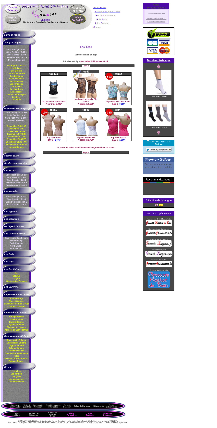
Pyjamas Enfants (16, 361)
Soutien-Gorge (16, 298)
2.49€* (57, 140)
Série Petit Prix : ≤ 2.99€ (16, 118)
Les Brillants (16, 68)
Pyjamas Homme (16, 325)
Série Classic (16, 246)
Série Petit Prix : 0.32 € (16, 57)
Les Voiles (16, 100)
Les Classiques (16, 79)
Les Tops (9, 261)
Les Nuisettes (11, 191)
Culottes (16, 306)
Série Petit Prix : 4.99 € (16, 202)
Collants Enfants (16, 348)
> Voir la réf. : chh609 (158, 95)
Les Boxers (10, 170)
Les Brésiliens (11, 219)
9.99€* (59, 104)
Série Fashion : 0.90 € (16, 177)
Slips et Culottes (16, 301)
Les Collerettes (12, 287)
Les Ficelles (16, 86)
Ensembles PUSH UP (16, 126)
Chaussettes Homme (16, 327)
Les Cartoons (16, 76)
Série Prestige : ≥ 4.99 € (16, 113)
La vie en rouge (12, 35)
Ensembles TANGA (16, 131)
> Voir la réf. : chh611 (158, 126)
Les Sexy (16, 97)
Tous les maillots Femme (16, 238)
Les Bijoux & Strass (16, 65)
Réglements (98, 406)
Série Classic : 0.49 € (16, 55)
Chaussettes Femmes (16, 281)
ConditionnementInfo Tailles (53, 406)
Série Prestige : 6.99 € (16, 197)
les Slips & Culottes (14, 226)
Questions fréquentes (107, 414)
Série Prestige (16, 241)
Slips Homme (16, 319)
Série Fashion (16, 243)
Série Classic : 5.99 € (16, 199)
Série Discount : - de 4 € (16, 204)
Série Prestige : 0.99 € (16, 49)
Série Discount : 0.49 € (16, 185)
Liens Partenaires (71, 414)
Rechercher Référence (34, 414)
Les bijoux (16, 371)
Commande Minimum (38, 406)
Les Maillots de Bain (14, 233)
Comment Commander (15, 406)
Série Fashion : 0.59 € (16, 52)
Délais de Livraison (82, 406)
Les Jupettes (16, 92)
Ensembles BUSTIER (16, 139)
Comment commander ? (156, 21)
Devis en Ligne (16, 414)
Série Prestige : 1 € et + (16, 175)
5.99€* (91, 104)
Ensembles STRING (16, 134)
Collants (16, 276)
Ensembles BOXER (16, 137)
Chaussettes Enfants (16, 343)
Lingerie (45, 19)
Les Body (9, 254)
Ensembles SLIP (16, 129)
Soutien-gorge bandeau (16, 163)
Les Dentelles (16, 81)
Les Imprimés (16, 89)
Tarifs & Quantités (27, 406)
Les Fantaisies (16, 84)
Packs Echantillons (111, 406)
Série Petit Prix (17, 248)
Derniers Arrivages (158, 60)
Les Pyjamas (10, 211)
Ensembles (16, 304)
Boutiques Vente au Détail (52, 414)
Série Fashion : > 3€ (16, 115)
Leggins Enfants (16, 345)
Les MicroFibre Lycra (16, 94)
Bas (16, 273)
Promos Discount (16, 60)
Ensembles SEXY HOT (16, 142)
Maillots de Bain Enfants (16, 358)
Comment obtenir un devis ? (156, 19)
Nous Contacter (90, 414)
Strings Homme (16, 317)
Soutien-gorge (11, 156)
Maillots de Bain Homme (16, 330)
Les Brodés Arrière (16, 73)
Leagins (16, 278)
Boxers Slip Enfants (16, 340)
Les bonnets (16, 374)
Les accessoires (16, 379)
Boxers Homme (16, 322)
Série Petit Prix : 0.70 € (16, 183)
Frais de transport (67, 406)
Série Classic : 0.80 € (16, 180)
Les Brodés (16, 71)
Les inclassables (16, 382)
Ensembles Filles (16, 351)
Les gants (16, 376)
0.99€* (122, 104)
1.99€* (122, 140)
